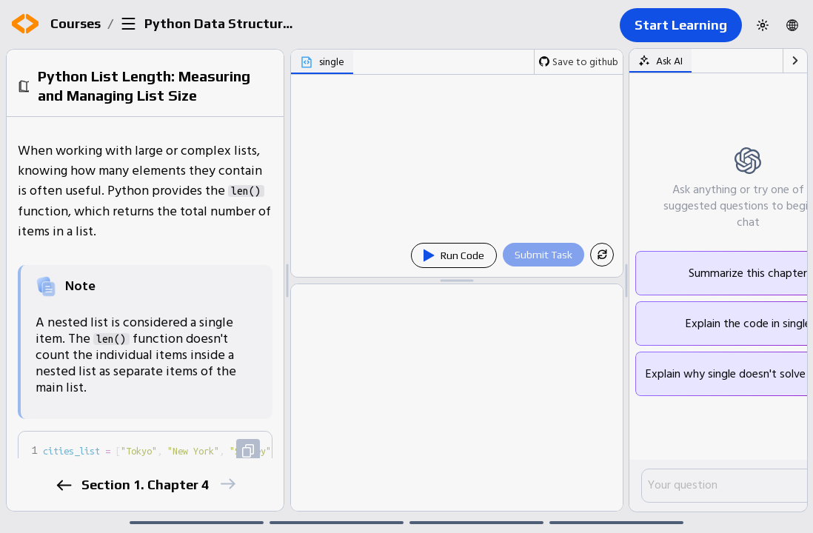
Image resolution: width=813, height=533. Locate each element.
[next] (227, 484)
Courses (75, 23)
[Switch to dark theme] (763, 25)
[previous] (63, 485)
